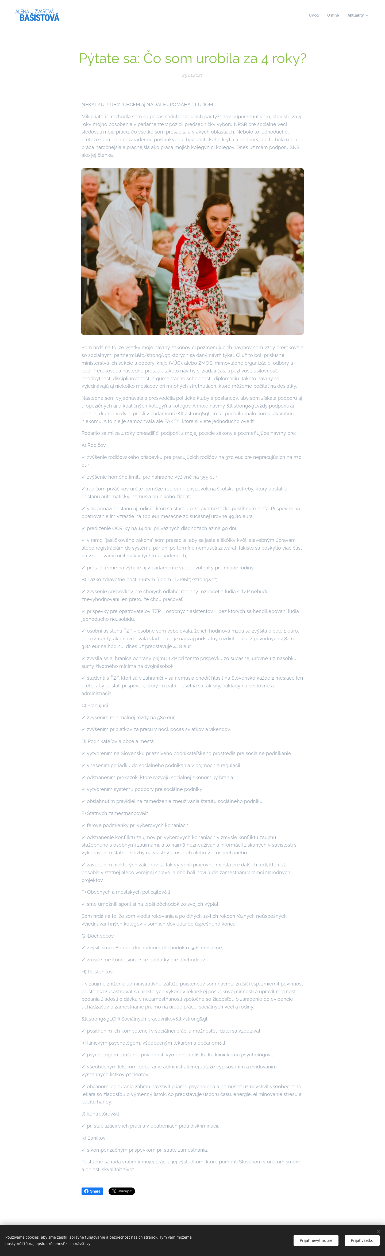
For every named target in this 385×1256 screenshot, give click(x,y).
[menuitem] (313, 15)
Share (92, 1191)
